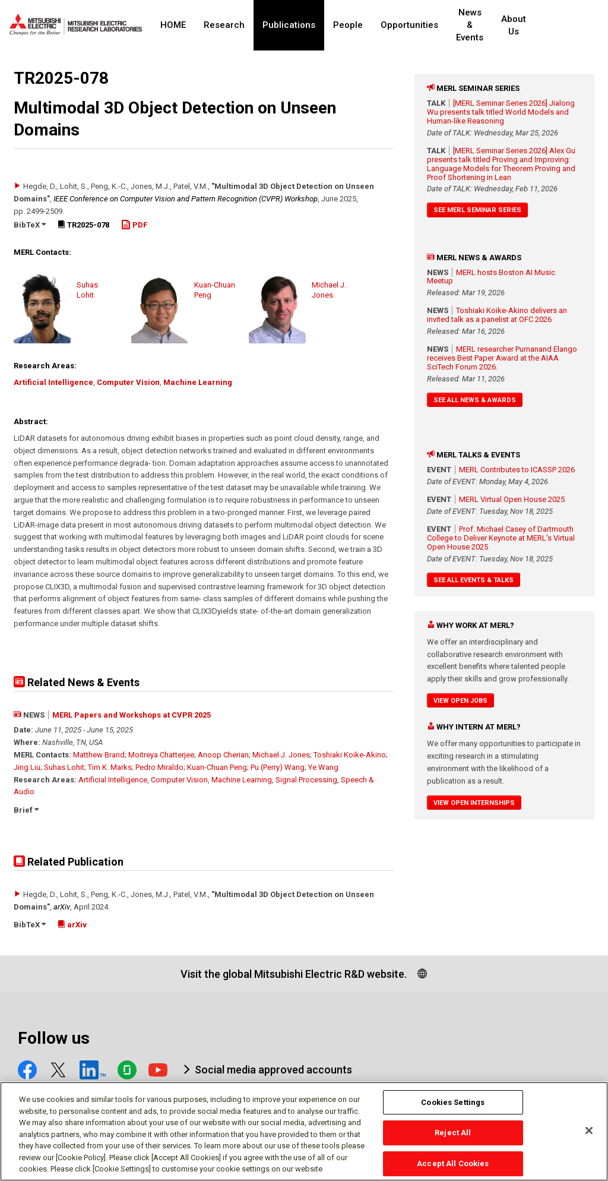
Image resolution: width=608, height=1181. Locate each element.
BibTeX (30, 224)
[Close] (589, 1135)
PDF (134, 224)
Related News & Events (77, 682)
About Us (534, 25)
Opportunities (409, 25)
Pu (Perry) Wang (278, 767)
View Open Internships (474, 803)
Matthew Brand (99, 754)
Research (224, 25)
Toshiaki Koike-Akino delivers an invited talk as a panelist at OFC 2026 (497, 315)
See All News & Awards (474, 400)
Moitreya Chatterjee (161, 754)
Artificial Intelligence (53, 382)
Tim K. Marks (110, 767)
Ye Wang (323, 767)
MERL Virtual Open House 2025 (512, 499)
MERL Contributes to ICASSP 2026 (517, 469)
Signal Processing (306, 779)
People (348, 25)
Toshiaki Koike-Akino (350, 754)
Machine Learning (197, 382)
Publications (288, 25)
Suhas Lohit (64, 767)
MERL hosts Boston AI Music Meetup (491, 277)
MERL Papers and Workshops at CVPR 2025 (131, 715)
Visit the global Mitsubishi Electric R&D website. (293, 974)
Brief (26, 810)
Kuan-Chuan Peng (217, 767)
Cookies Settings (452, 1107)
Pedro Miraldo (159, 767)
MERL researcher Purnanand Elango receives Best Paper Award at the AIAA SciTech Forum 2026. (502, 358)
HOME (173, 25)
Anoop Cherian (223, 754)
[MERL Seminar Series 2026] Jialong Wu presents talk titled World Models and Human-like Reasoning (501, 112)
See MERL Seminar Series (477, 210)
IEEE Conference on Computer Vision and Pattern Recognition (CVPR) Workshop (185, 198)
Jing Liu (27, 767)
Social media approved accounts (273, 1069)
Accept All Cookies (453, 1168)
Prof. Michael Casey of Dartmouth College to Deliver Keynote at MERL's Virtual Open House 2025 (501, 538)
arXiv (61, 906)
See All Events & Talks (473, 580)
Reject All (453, 1137)
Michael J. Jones (281, 754)
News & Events (479, 25)
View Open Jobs (460, 701)
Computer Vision (128, 382)
